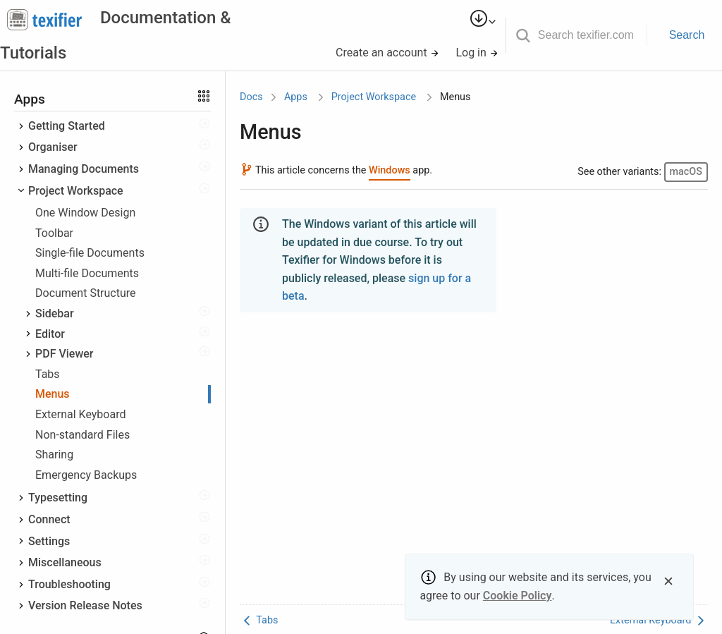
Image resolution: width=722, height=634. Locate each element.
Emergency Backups (86, 475)
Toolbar (54, 233)
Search (687, 35)
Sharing (54, 454)
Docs (251, 97)
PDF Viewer (64, 353)
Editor (50, 334)
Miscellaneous (65, 562)
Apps (295, 97)
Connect (49, 519)
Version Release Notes (85, 605)
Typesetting (57, 497)
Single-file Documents (90, 253)
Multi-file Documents (87, 273)
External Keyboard (80, 414)
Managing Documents (83, 169)
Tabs (47, 374)
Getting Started (66, 126)
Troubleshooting (69, 584)
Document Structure (85, 293)
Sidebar (54, 313)
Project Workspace (75, 190)
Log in (476, 52)
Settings (49, 541)
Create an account (387, 52)
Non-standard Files (82, 434)
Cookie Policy (517, 595)
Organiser (53, 147)
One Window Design (85, 212)
